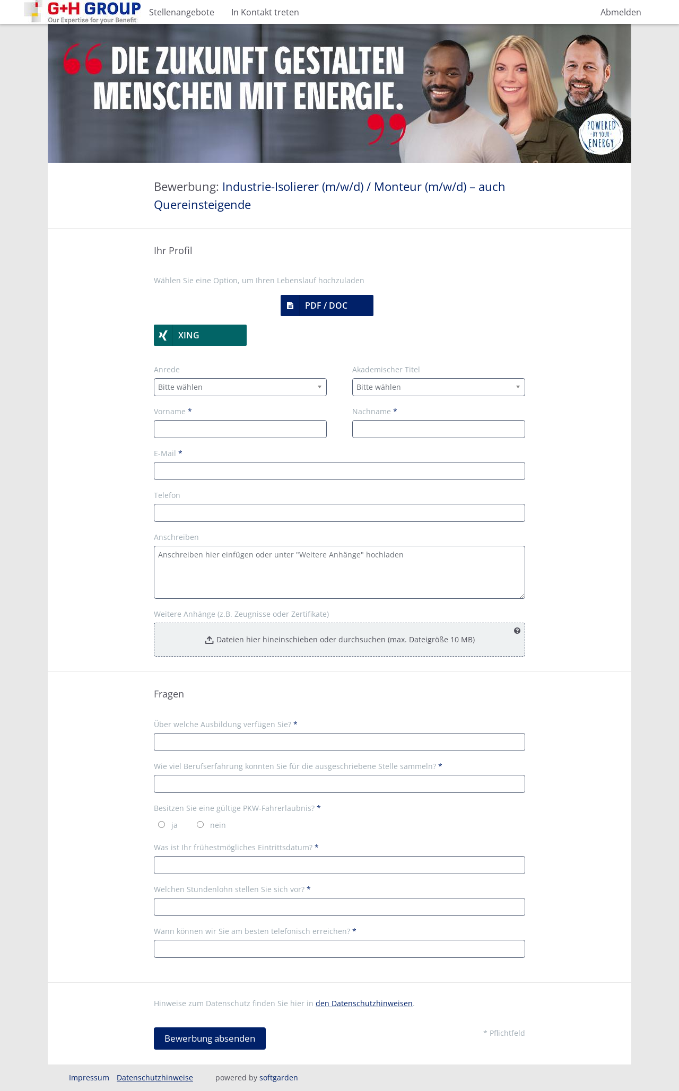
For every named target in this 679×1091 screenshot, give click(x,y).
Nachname (374, 411)
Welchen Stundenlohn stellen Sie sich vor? (232, 889)
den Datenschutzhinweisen (364, 1003)
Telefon (167, 495)
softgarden (278, 1077)
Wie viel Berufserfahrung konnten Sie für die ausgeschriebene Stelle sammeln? (298, 766)
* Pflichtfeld (504, 1033)
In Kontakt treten (265, 12)
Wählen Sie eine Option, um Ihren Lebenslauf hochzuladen (259, 280)
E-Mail (168, 453)
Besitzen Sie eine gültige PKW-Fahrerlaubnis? (237, 808)
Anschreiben (176, 537)
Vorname (173, 411)
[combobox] (240, 387)
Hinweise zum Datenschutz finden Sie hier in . (284, 1003)
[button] (327, 305)
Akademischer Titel (386, 369)
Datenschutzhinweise (155, 1077)
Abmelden (620, 12)
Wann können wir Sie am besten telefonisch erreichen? (255, 931)
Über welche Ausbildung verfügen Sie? (226, 724)
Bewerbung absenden (209, 1038)
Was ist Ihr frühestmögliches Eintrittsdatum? (236, 847)
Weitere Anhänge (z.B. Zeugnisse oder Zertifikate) (241, 614)
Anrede (167, 369)
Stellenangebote (181, 12)
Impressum (89, 1077)
